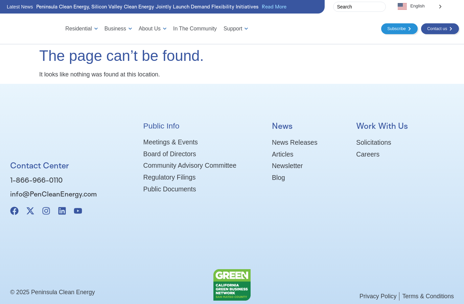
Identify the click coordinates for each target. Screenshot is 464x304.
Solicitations (373, 142)
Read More (274, 6)
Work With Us (382, 126)
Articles (282, 154)
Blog (278, 178)
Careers (367, 154)
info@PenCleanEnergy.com (53, 193)
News (282, 126)
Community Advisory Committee (189, 166)
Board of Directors (169, 154)
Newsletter (287, 166)
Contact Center (39, 165)
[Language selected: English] (419, 6)
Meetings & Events (170, 142)
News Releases (295, 142)
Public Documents (169, 189)
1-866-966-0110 (36, 180)
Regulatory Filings (169, 178)
